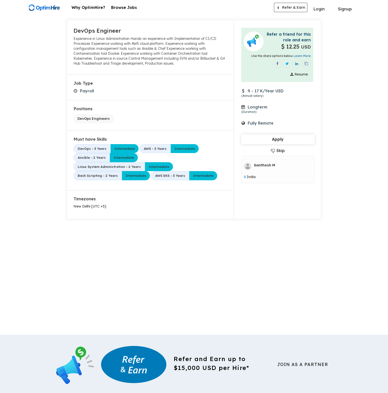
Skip (278, 150)
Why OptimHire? (88, 7)
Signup (345, 8)
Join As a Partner (302, 364)
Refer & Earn (290, 8)
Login (319, 8)
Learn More (302, 56)
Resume (299, 74)
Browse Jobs (124, 7)
